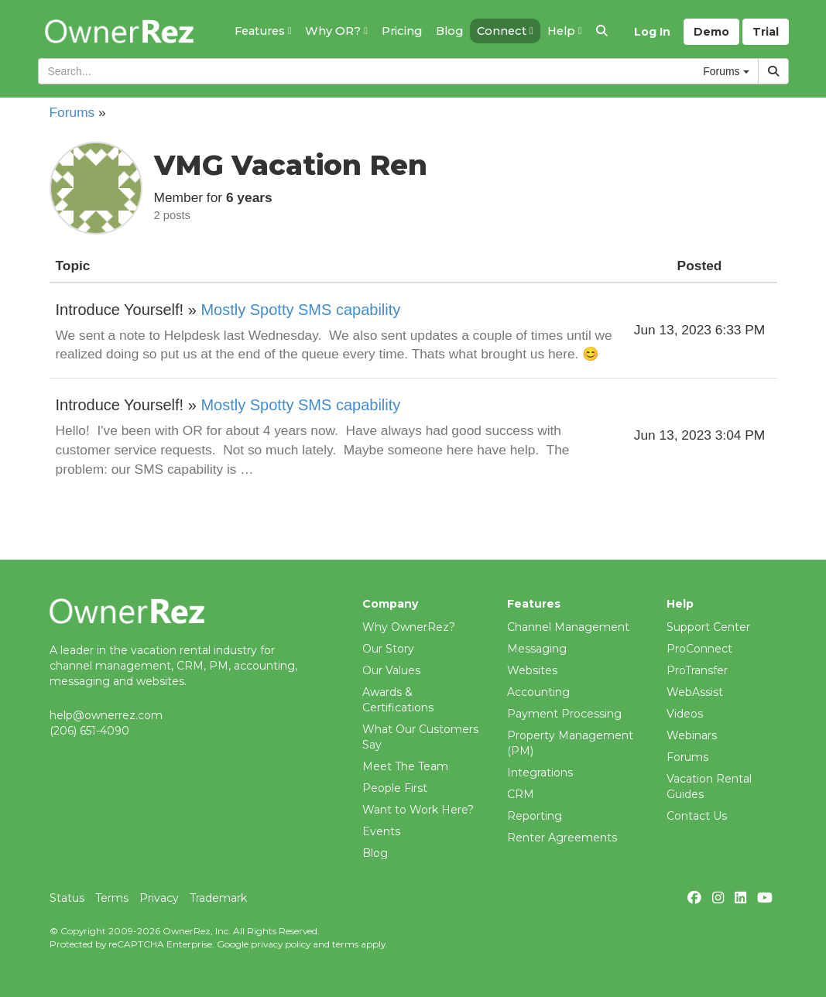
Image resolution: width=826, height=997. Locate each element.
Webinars (692, 735)
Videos (685, 714)
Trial (765, 32)
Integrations (540, 772)
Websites (532, 670)
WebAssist (695, 692)
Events (381, 831)
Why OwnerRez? (408, 627)
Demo (711, 32)
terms (345, 944)
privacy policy (280, 944)
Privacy (159, 898)
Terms (112, 898)
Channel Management (568, 627)
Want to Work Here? (418, 810)
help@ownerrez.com (106, 715)
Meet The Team (405, 766)
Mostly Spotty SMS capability (300, 309)
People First (394, 788)
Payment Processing (564, 714)
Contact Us (697, 816)
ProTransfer (697, 670)
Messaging (537, 649)
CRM (520, 794)
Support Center (708, 627)
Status (67, 898)
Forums (72, 112)
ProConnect (699, 649)
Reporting (534, 816)
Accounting (538, 692)
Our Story (388, 649)
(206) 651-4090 (89, 731)
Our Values (391, 670)
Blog (375, 853)
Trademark (218, 898)
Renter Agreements (562, 838)
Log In (652, 32)
